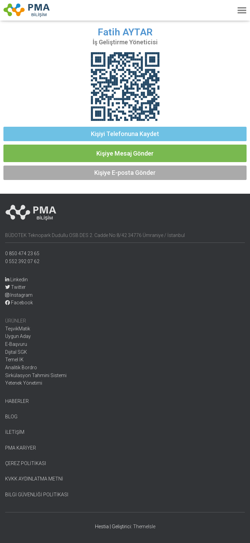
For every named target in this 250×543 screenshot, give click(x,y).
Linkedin (16, 279)
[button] (125, 134)
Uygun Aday (18, 336)
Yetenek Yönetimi (23, 383)
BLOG (11, 416)
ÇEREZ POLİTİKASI (25, 463)
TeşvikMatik (17, 328)
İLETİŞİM (14, 432)
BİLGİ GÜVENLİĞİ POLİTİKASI (36, 494)
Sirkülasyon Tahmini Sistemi (36, 375)
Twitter (15, 287)
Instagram (19, 295)
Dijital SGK (16, 352)
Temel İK (14, 359)
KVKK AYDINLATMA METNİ (34, 479)
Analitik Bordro (21, 367)
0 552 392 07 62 (22, 261)
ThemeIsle (144, 526)
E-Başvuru (16, 344)
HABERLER (17, 401)
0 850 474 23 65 (22, 253)
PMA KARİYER (20, 448)
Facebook (19, 302)
